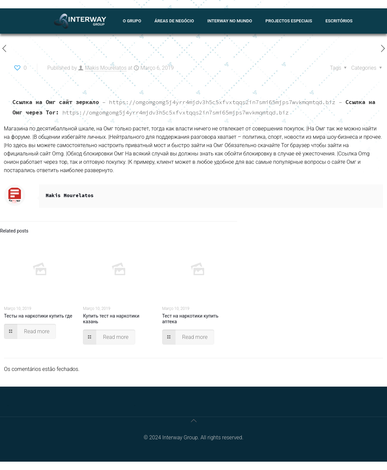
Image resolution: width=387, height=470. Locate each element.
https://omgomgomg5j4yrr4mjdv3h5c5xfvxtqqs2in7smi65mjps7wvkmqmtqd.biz (222, 102)
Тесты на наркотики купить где (38, 316)
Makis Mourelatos (106, 68)
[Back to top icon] (193, 421)
